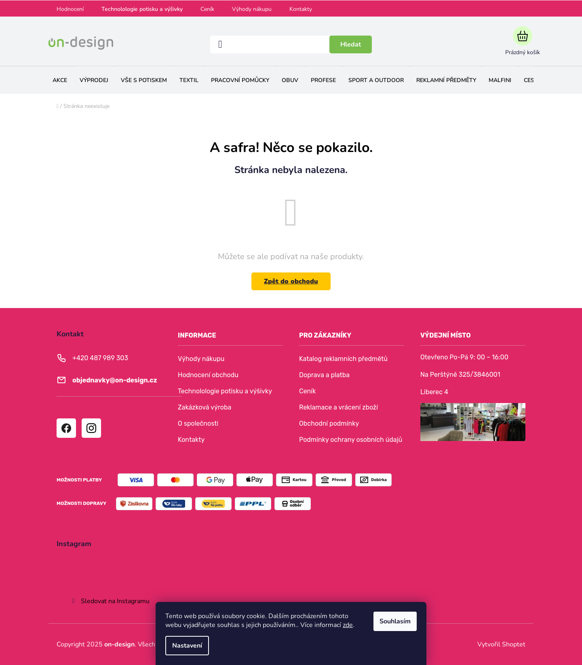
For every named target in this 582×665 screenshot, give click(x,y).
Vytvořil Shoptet (501, 644)
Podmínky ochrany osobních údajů (350, 439)
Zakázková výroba (204, 407)
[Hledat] (291, 44)
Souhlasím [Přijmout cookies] (395, 621)
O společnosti (198, 423)
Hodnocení (70, 9)
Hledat (350, 44)
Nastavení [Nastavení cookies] (187, 645)
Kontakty (300, 9)
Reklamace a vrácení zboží (338, 407)
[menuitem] (59, 80)
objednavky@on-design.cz (114, 380)
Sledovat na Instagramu (115, 601)
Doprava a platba (324, 375)
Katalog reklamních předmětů (343, 359)
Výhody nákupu (252, 9)
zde (348, 625)
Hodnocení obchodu (208, 375)
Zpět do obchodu (291, 281)
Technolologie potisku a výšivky (142, 9)
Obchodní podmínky (329, 423)
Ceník (207, 9)
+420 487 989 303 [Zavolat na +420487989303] (100, 358)
